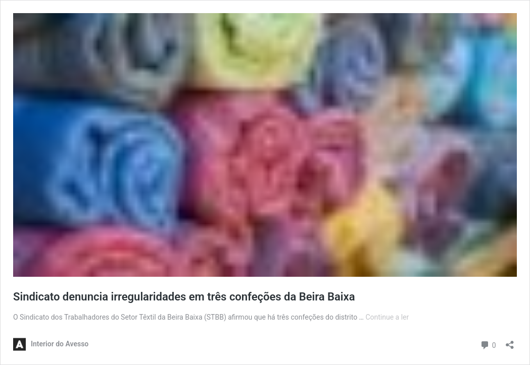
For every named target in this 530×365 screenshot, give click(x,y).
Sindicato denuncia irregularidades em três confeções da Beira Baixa (184, 296)
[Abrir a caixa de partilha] (510, 341)
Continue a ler (387, 317)
